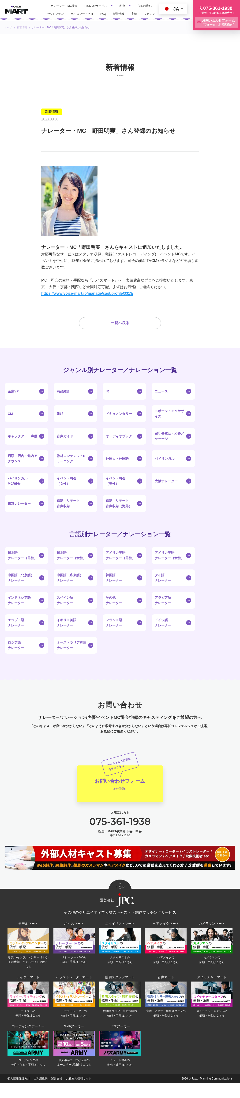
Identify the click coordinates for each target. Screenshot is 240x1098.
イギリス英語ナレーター (66, 632)
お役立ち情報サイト (78, 1093)
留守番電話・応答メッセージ (169, 446)
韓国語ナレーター (114, 587)
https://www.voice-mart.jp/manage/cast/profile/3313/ (87, 293)
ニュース (161, 401)
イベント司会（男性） (115, 490)
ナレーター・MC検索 (64, 5)
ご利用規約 (41, 1093)
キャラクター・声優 (22, 446)
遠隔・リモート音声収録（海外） (119, 513)
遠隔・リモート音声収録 (68, 513)
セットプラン (55, 13)
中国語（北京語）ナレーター (21, 587)
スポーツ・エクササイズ (169, 423)
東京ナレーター (19, 513)
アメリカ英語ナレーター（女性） (169, 565)
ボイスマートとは (82, 13)
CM (10, 423)
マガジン (149, 13)
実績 (134, 13)
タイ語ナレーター (163, 587)
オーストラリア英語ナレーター (71, 655)
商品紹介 (63, 401)
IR (107, 401)
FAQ (103, 13)
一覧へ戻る (120, 333)
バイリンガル (164, 468)
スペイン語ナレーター (65, 610)
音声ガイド (65, 446)
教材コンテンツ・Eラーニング (71, 468)
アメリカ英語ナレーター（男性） (120, 565)
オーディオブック (119, 446)
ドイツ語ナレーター (163, 632)
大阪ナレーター (166, 491)
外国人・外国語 (117, 468)
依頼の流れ (145, 5)
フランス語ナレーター (114, 632)
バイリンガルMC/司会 (17, 490)
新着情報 (118, 13)
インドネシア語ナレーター (19, 610)
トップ (8, 27)
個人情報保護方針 (19, 1093)
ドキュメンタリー (119, 423)
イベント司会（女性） (66, 490)
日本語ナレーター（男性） (22, 565)
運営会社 (56, 1093)
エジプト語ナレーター (16, 632)
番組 (60, 423)
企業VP (13, 401)
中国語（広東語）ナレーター (70, 587)
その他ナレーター (114, 610)
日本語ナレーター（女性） (71, 565)
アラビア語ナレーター (163, 610)
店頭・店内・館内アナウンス (22, 468)
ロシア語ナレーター (16, 655)
